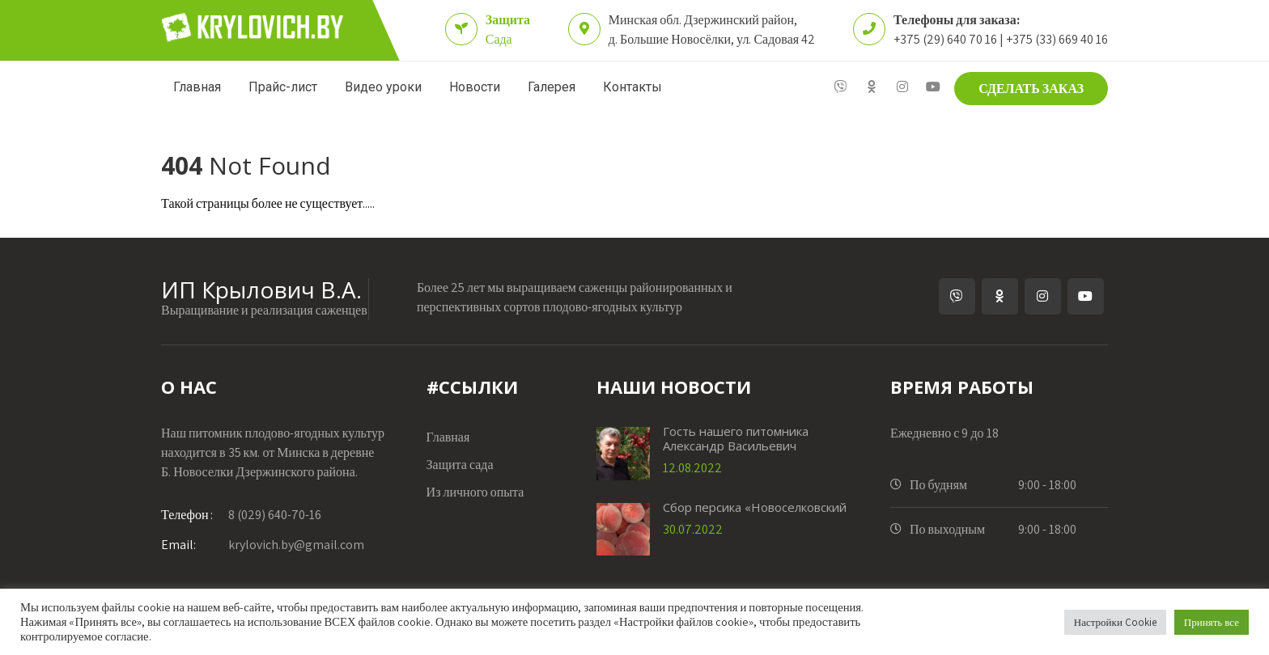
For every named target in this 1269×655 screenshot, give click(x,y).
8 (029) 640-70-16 (241, 514)
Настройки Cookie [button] (1115, 622)
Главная (197, 87)
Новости (474, 87)
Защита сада (460, 464)
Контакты (632, 87)
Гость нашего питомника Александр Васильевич (736, 438)
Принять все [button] (1211, 622)
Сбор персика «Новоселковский (755, 507)
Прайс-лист (282, 87)
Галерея (551, 87)
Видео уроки (383, 87)
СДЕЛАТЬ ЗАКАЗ (1031, 88)
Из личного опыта (475, 492)
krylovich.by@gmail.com (262, 544)
